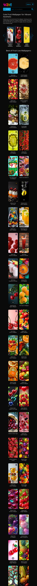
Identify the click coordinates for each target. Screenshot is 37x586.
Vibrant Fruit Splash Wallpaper (13, 229)
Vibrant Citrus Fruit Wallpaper (24, 280)
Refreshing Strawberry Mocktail (24, 255)
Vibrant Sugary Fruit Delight (24, 485)
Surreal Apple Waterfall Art (24, 127)
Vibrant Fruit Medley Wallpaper (13, 101)
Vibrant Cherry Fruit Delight (24, 460)
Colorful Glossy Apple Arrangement (24, 536)
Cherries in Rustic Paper (13, 433)
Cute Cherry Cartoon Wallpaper (13, 332)
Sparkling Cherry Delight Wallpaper (13, 562)
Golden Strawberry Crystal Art (24, 101)
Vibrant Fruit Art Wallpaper (13, 536)
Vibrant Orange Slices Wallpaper (13, 383)
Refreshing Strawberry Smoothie (13, 280)
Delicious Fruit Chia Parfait (13, 204)
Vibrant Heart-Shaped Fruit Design (13, 408)
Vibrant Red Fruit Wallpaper (24, 152)
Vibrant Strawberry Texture (13, 460)
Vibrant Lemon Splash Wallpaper (24, 204)
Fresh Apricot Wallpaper (24, 305)
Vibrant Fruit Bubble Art (24, 177)
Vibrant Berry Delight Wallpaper (23, 511)
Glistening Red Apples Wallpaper (13, 306)
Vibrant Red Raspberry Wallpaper (13, 255)
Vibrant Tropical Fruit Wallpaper (24, 562)
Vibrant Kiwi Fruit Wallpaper (13, 152)
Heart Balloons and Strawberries (24, 408)
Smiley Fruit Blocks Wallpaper (13, 485)
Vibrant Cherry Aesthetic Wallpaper (13, 511)
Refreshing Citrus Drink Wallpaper (24, 229)
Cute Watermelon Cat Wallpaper (13, 178)
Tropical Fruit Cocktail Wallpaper (13, 127)
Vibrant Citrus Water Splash (24, 357)
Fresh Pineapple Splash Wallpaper (24, 76)
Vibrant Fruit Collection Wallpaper (24, 383)
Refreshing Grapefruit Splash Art (13, 76)
